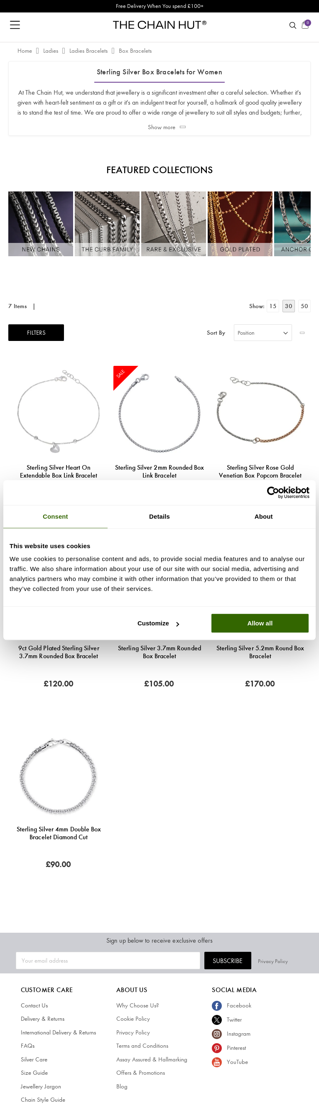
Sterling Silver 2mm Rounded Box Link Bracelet (159, 471)
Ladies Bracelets (89, 50)
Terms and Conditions (142, 1045)
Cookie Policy (133, 1018)
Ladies (51, 50)
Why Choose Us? (137, 1005)
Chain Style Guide (43, 1099)
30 (288, 306)
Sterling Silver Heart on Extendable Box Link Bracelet (58, 471)
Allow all (259, 623)
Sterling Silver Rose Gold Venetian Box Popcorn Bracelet (260, 471)
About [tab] (264, 516)
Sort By (216, 333)
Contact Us (34, 1005)
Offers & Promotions (140, 1072)
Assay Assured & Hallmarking (151, 1059)
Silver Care (34, 1059)
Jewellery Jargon (41, 1086)
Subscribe (243, 961)
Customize (158, 623)
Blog (122, 1086)
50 (304, 306)
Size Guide (34, 1072)
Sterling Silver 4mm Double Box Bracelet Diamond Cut (59, 833)
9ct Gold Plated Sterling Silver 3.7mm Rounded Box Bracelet (58, 652)
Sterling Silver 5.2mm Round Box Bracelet (260, 652)
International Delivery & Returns (58, 1032)
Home (25, 50)
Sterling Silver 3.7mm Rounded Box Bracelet (159, 652)
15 (273, 306)
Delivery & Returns (42, 1018)
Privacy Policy (288, 961)
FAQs (27, 1045)
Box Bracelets (135, 50)
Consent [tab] (55, 516)
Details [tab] (159, 516)
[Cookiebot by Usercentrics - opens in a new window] (273, 492)
